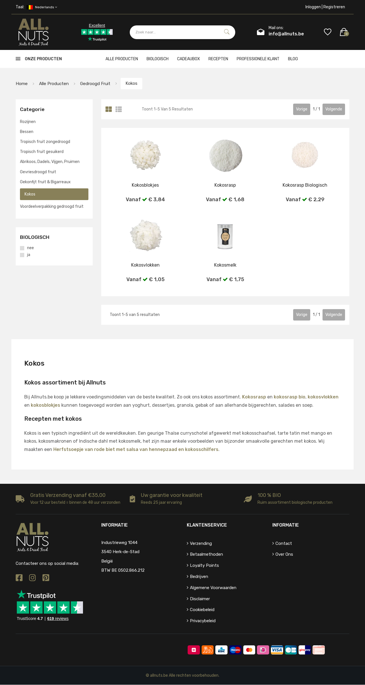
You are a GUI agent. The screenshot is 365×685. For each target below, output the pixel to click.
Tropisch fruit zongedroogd (45, 142)
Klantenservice (207, 525)
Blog (293, 59)
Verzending (201, 543)
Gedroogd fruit (98, 83)
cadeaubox (188, 59)
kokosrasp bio (289, 397)
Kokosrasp (254, 397)
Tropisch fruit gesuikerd (42, 152)
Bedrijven (199, 576)
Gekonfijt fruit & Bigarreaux (45, 182)
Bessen (26, 132)
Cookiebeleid (202, 610)
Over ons (284, 554)
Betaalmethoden (206, 554)
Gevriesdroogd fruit (38, 172)
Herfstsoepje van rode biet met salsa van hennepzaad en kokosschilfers (135, 449)
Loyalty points (204, 565)
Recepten (218, 59)
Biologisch (158, 59)
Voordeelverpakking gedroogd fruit (52, 206)
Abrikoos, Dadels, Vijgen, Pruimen (50, 162)
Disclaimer (200, 598)
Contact (283, 543)
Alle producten (122, 59)
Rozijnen (28, 121)
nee (30, 248)
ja (28, 255)
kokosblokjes (45, 405)
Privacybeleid (203, 621)
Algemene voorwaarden (213, 588)
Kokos (136, 83)
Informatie (285, 525)
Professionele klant (258, 59)
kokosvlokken (323, 397)
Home (22, 83)
